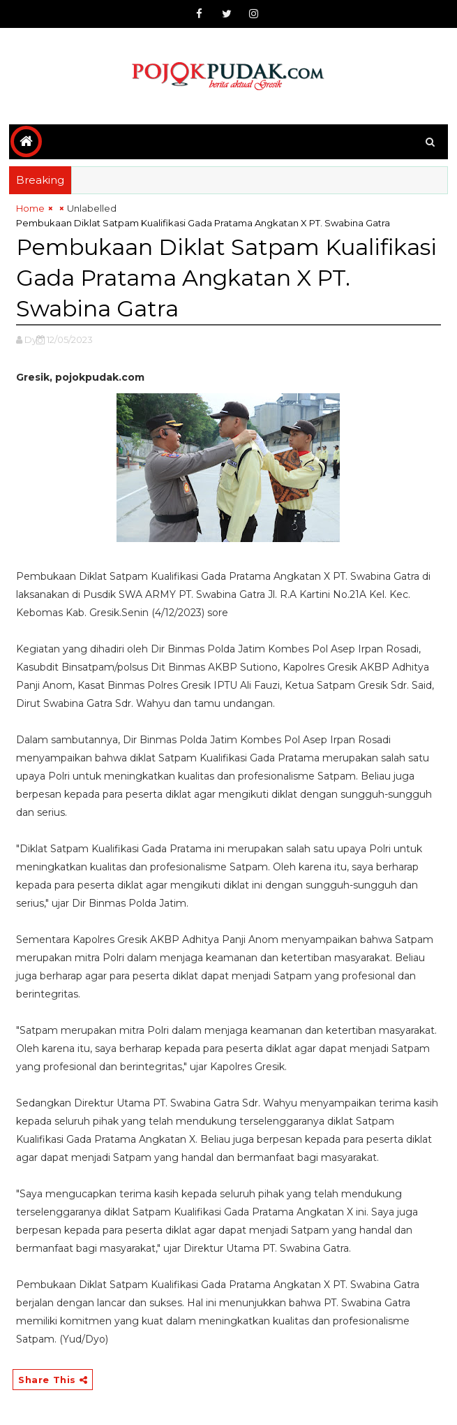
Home (30, 208)
